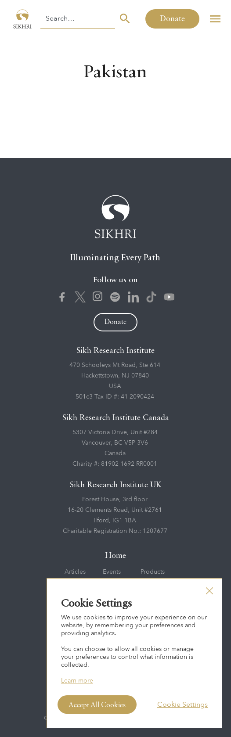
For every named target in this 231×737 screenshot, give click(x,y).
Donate (172, 19)
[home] (20, 18)
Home (115, 556)
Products (153, 572)
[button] (215, 18)
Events (112, 572)
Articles (75, 572)
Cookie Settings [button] (182, 704)
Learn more (77, 680)
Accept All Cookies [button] (97, 705)
